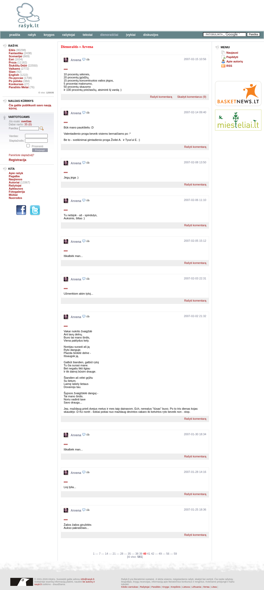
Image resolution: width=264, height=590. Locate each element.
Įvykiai (131, 35)
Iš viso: (46, 92)
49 (160, 553)
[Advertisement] (158, 15)
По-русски (16, 77)
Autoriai (14, 182)
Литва (206, 587)
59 (175, 553)
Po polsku (15, 81)
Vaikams (14, 68)
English (14, 74)
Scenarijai (15, 56)
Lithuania (196, 587)
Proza (12, 62)
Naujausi (232, 52)
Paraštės (156, 587)
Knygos (49, 35)
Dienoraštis (69, 47)
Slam (12, 71)
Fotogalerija (17, 191)
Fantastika (16, 53)
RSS (229, 65)
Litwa (214, 587)
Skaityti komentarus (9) (191, 96)
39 (140, 553)
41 (148, 553)
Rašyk (32, 35)
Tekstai (88, 35)
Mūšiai (13, 194)
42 (152, 553)
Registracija (17, 160)
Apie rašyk (16, 173)
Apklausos (16, 188)
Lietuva (186, 587)
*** (66, 70)
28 (121, 553)
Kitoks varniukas (129, 587)
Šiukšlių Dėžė (18, 65)
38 (136, 553)
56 (167, 553)
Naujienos (15, 179)
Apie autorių (234, 61)
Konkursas (16, 84)
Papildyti (232, 57)
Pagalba (14, 176)
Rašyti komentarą (161, 96)
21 (114, 553)
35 (129, 553)
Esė (11, 59)
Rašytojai (68, 35)
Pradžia (14, 35)
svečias (26, 121)
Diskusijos (151, 35)
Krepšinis (175, 587)
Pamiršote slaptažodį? (21, 155)
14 (106, 553)
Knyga (165, 587)
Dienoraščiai (109, 35)
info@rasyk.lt (87, 579)
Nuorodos (15, 197)
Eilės (12, 50)
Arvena (87, 47)
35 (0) (28, 124)
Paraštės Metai (19, 87)
